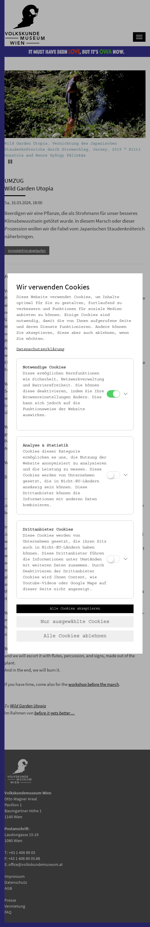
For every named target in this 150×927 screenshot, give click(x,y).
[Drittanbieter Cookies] (113, 559)
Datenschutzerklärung (40, 349)
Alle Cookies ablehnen (75, 636)
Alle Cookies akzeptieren (75, 608)
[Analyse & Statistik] (113, 475)
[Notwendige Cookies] (113, 394)
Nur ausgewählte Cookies (75, 622)
